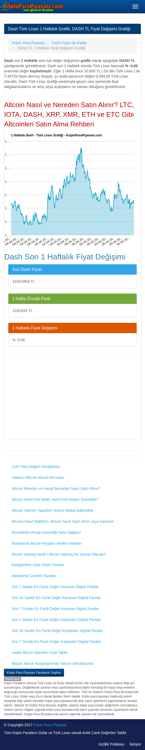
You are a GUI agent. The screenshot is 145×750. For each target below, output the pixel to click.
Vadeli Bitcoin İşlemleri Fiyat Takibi (39, 652)
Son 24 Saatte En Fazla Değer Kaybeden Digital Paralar (57, 631)
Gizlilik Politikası (111, 744)
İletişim (135, 744)
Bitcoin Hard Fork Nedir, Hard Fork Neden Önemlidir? (55, 499)
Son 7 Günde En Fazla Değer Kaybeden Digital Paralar (56, 641)
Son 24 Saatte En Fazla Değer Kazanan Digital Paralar (56, 598)
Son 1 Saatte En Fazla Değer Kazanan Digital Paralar (55, 587)
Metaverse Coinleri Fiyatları (34, 576)
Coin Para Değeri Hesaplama (35, 466)
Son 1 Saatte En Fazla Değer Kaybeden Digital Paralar (56, 620)
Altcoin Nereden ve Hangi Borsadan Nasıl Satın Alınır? (56, 488)
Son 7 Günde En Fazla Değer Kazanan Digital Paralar (55, 609)
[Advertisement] (72, 399)
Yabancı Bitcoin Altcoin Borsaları (38, 477)
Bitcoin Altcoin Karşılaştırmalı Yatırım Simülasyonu (52, 663)
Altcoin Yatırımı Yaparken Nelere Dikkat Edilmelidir (53, 510)
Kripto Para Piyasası (50, 725)
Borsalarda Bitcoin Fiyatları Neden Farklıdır (47, 543)
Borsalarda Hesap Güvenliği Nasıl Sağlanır (46, 532)
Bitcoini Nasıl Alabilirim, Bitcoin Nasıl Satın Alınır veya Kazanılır (63, 521)
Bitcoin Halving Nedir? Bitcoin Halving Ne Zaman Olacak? (59, 554)
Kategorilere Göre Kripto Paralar (38, 565)
